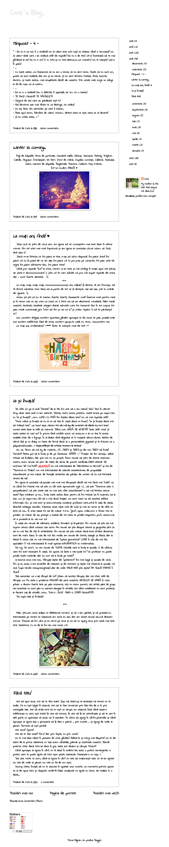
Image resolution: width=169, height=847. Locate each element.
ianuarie (136, 151)
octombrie (137, 104)
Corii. (146, 179)
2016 (131, 41)
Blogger (97, 840)
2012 (131, 158)
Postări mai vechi (106, 793)
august (136, 116)
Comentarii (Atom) (33, 801)
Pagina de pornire (62, 793)
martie (136, 145)
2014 (131, 53)
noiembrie (137, 70)
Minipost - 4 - (25, 43)
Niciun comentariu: (49, 128)
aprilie (135, 139)
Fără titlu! (22, 693)
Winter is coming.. (29, 147)
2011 (131, 164)
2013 (131, 59)
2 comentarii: (48, 782)
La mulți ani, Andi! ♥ (31, 236)
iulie (134, 121)
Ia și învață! (23, 401)
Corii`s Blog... (27, 12)
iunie (135, 127)
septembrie (138, 110)
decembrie (138, 64)
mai (134, 133)
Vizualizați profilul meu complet (140, 196)
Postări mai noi (21, 793)
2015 (132, 47)
